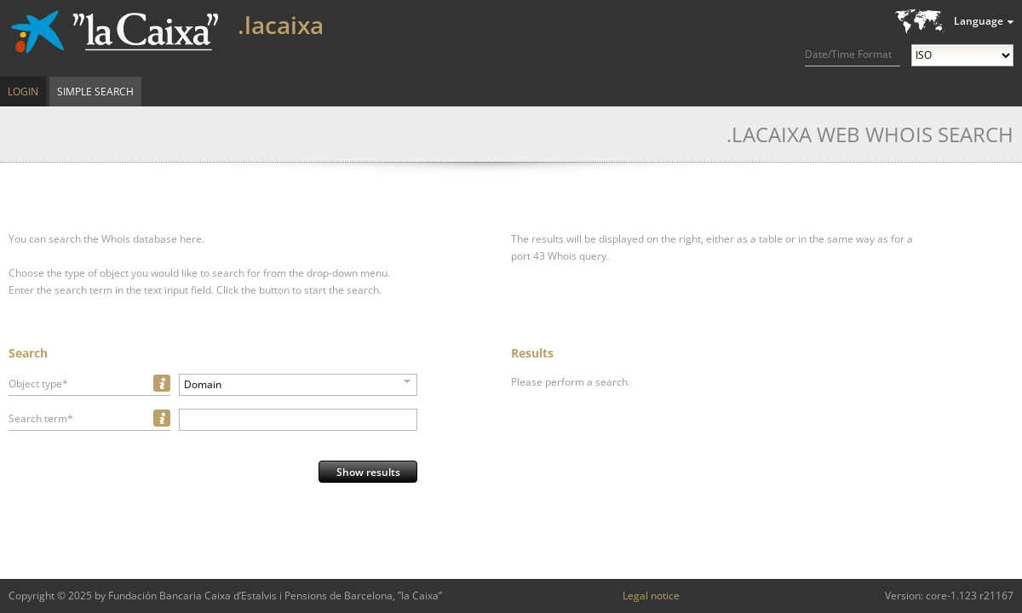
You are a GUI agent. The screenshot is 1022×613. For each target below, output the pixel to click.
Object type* (38, 383)
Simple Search (95, 91)
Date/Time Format (848, 54)
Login (23, 91)
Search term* (41, 418)
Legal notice (651, 595)
